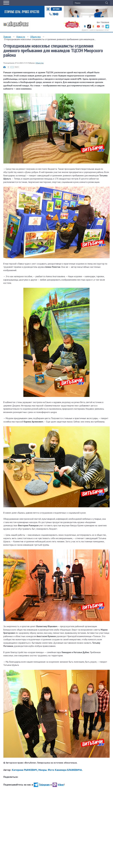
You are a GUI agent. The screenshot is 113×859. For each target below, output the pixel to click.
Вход (98, 22)
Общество (35, 36)
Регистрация (105, 22)
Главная (7, 36)
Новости (20, 36)
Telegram (42, 784)
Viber (58, 784)
